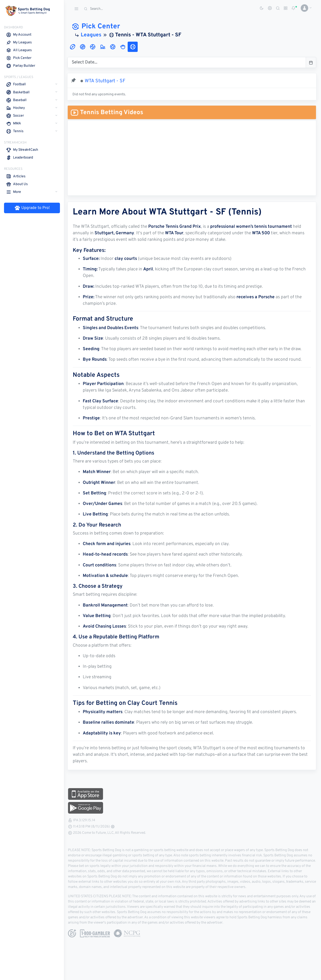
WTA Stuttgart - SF (106, 81)
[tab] (74, 47)
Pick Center (97, 26)
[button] (304, 8)
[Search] (119, 9)
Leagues (92, 35)
